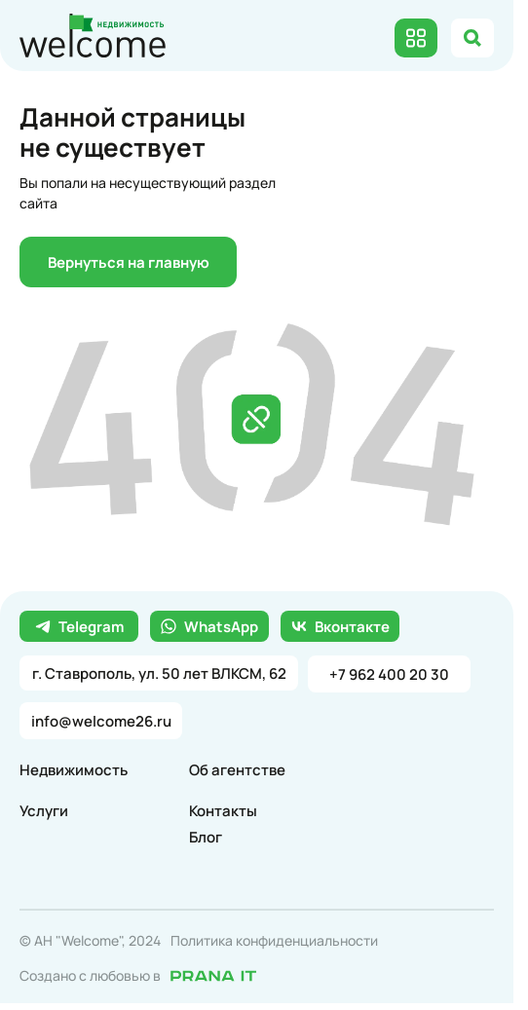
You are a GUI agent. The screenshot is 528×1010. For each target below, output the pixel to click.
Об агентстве (237, 770)
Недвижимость (73, 770)
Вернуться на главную (128, 262)
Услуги (43, 811)
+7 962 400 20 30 (389, 674)
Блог (205, 837)
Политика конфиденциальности (274, 941)
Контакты (223, 811)
